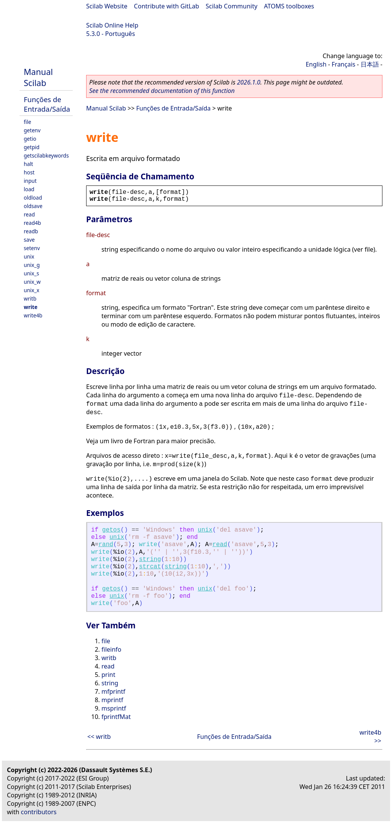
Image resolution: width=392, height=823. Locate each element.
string (150, 559)
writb (30, 298)
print (108, 674)
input (30, 180)
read (29, 214)
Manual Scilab (38, 77)
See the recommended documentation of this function (162, 90)
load (29, 189)
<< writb (99, 736)
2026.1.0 (248, 82)
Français (343, 64)
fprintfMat (116, 716)
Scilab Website (106, 6)
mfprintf (113, 691)
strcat (150, 566)
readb (31, 231)
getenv (32, 130)
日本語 (370, 64)
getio (30, 138)
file (27, 121)
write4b (33, 315)
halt (28, 164)
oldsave (33, 206)
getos (111, 530)
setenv (32, 248)
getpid (31, 147)
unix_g (32, 264)
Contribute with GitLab (166, 6)
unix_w (32, 281)
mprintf (112, 700)
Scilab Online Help (112, 25)
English (315, 64)
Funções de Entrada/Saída (47, 104)
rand (105, 544)
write (31, 307)
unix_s (31, 273)
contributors (39, 812)
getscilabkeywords (46, 155)
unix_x (31, 290)
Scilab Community (231, 6)
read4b (32, 222)
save (29, 239)
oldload (33, 197)
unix (29, 256)
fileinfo (111, 649)
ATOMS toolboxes (289, 6)
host (29, 172)
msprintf (113, 708)
